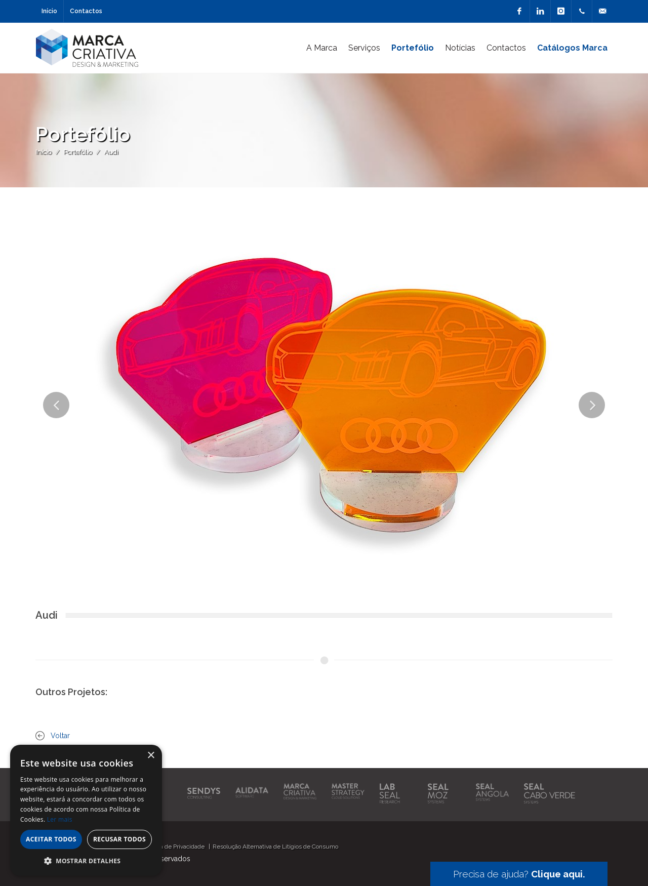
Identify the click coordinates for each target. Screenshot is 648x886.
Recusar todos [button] (119, 839)
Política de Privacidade (174, 846)
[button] (86, 861)
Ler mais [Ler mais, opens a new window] (59, 819)
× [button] (150, 755)
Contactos (86, 11)
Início (49, 11)
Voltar (60, 736)
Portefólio (77, 151)
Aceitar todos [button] (51, 839)
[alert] (86, 810)
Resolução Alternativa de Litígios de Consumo (275, 846)
